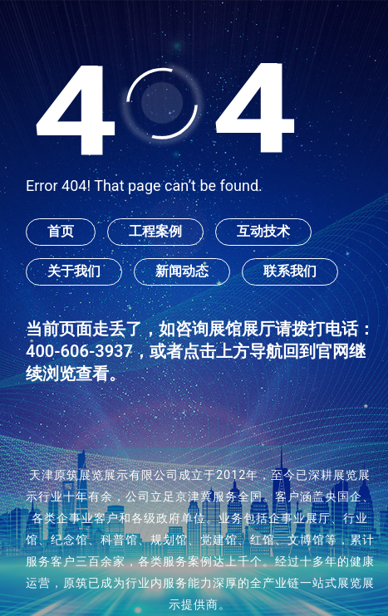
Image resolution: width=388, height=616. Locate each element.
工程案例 (155, 231)
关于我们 (74, 271)
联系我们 (290, 271)
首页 (60, 231)
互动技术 (263, 231)
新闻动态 (182, 271)
